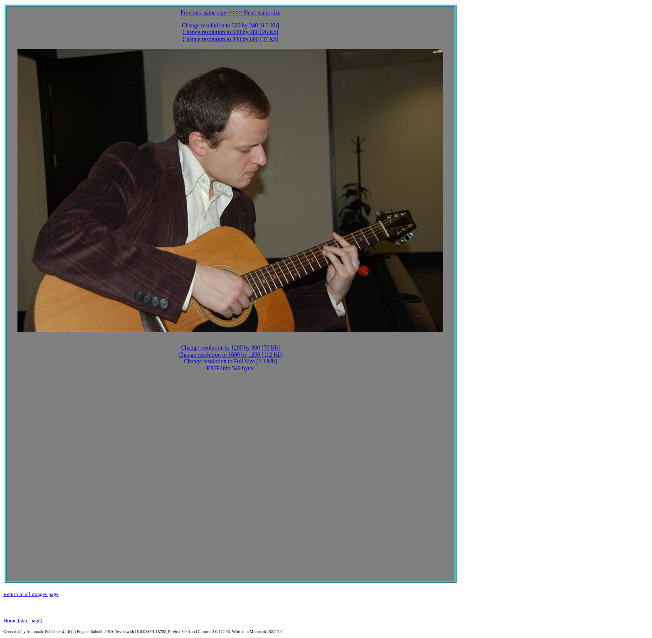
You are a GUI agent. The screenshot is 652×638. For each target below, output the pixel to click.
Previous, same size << (207, 13)
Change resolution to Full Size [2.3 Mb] (230, 361)
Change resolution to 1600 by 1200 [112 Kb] (230, 355)
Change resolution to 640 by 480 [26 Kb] (231, 32)
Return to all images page (31, 594)
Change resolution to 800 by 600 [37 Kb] (231, 39)
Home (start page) (22, 620)
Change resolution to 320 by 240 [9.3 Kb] (230, 25)
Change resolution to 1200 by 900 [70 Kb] (230, 348)
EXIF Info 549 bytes (230, 368)
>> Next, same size (258, 13)
